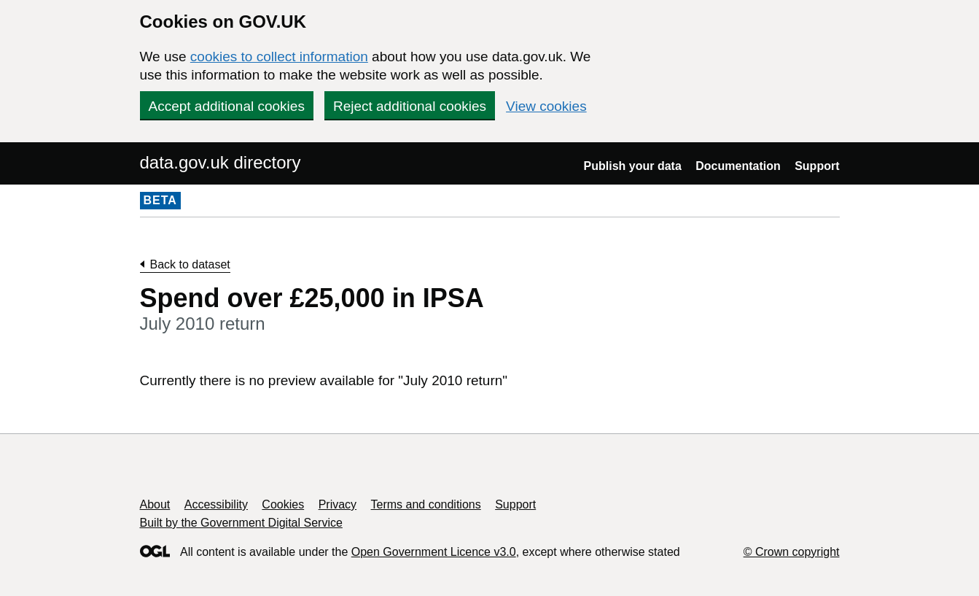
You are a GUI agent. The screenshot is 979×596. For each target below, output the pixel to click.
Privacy (337, 504)
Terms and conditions (426, 504)
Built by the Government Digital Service (241, 522)
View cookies (546, 106)
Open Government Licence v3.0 (433, 552)
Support (817, 166)
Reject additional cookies (409, 106)
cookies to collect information (279, 56)
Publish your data (633, 166)
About (155, 504)
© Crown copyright (792, 552)
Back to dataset (190, 264)
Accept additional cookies (227, 106)
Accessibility (216, 504)
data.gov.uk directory (220, 162)
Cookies (283, 504)
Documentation (737, 166)
